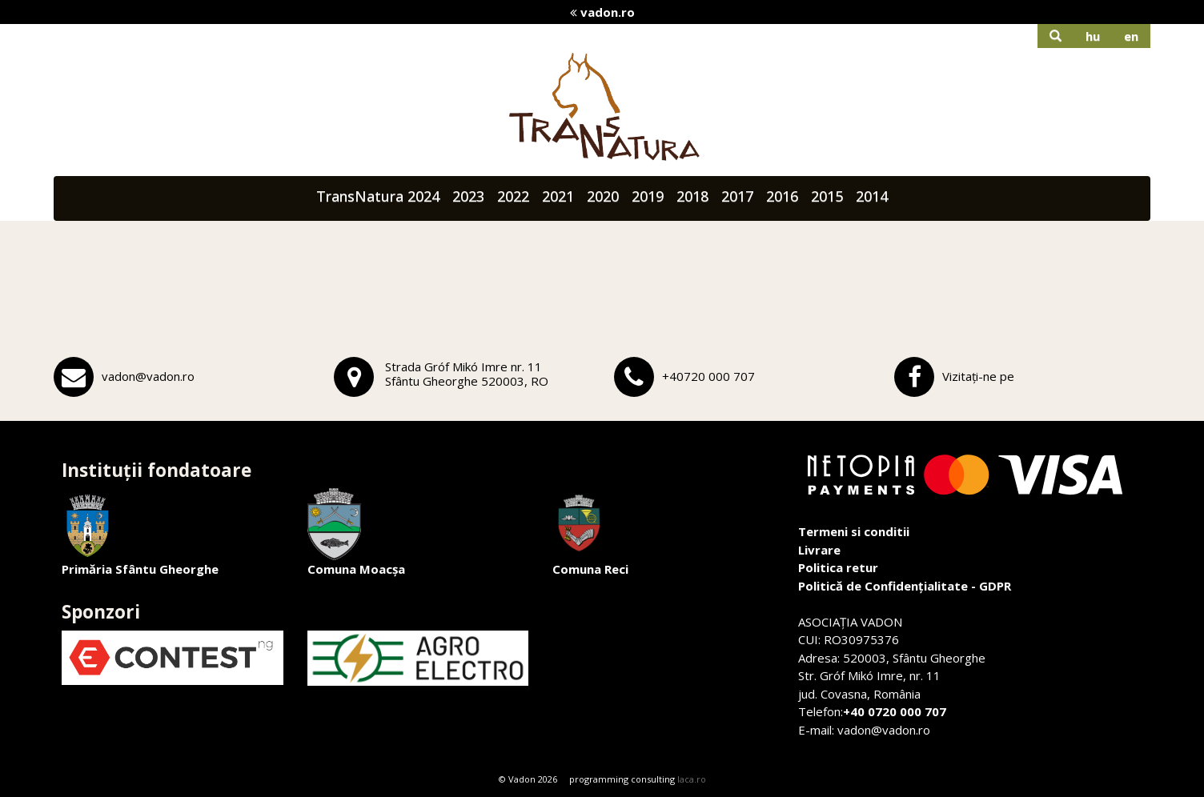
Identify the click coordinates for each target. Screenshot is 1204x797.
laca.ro (691, 779)
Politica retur (838, 567)
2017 (737, 196)
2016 (782, 196)
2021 (558, 196)
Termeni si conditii (853, 531)
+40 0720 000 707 (894, 711)
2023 (468, 196)
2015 (827, 196)
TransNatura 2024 (377, 196)
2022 (513, 196)
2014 (872, 196)
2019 (648, 196)
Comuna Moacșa (356, 532)
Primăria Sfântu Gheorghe (140, 532)
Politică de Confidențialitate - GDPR (904, 586)
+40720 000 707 (708, 376)
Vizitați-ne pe (978, 376)
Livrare (819, 550)
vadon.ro (602, 12)
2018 (692, 196)
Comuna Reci (590, 532)
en (1131, 36)
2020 (603, 196)
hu (1093, 36)
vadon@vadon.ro (148, 376)
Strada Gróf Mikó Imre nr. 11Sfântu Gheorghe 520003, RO (466, 373)
